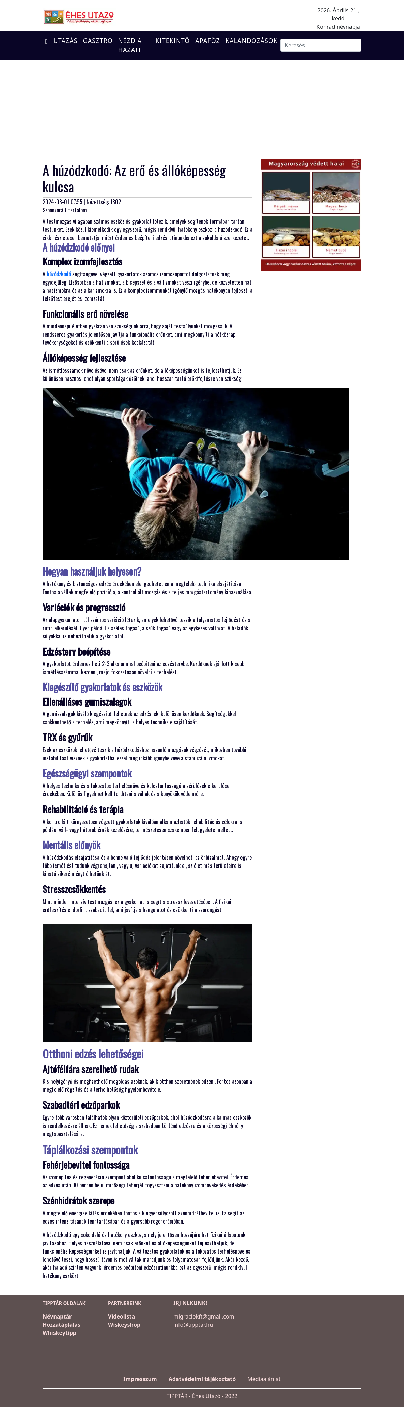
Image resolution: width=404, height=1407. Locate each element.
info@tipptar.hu (193, 1324)
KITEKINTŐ (172, 40)
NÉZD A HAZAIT (130, 45)
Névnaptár (57, 1316)
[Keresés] (320, 45)
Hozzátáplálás (61, 1324)
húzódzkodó (59, 274)
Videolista (121, 1316)
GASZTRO (98, 40)
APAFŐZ (207, 40)
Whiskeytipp (59, 1333)
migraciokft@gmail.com (203, 1316)
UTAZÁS (65, 40)
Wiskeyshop (124, 1324)
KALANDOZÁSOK (252, 40)
